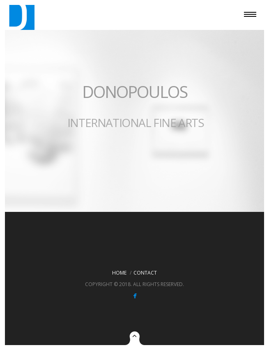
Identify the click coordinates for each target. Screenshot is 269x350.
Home (119, 272)
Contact (145, 272)
